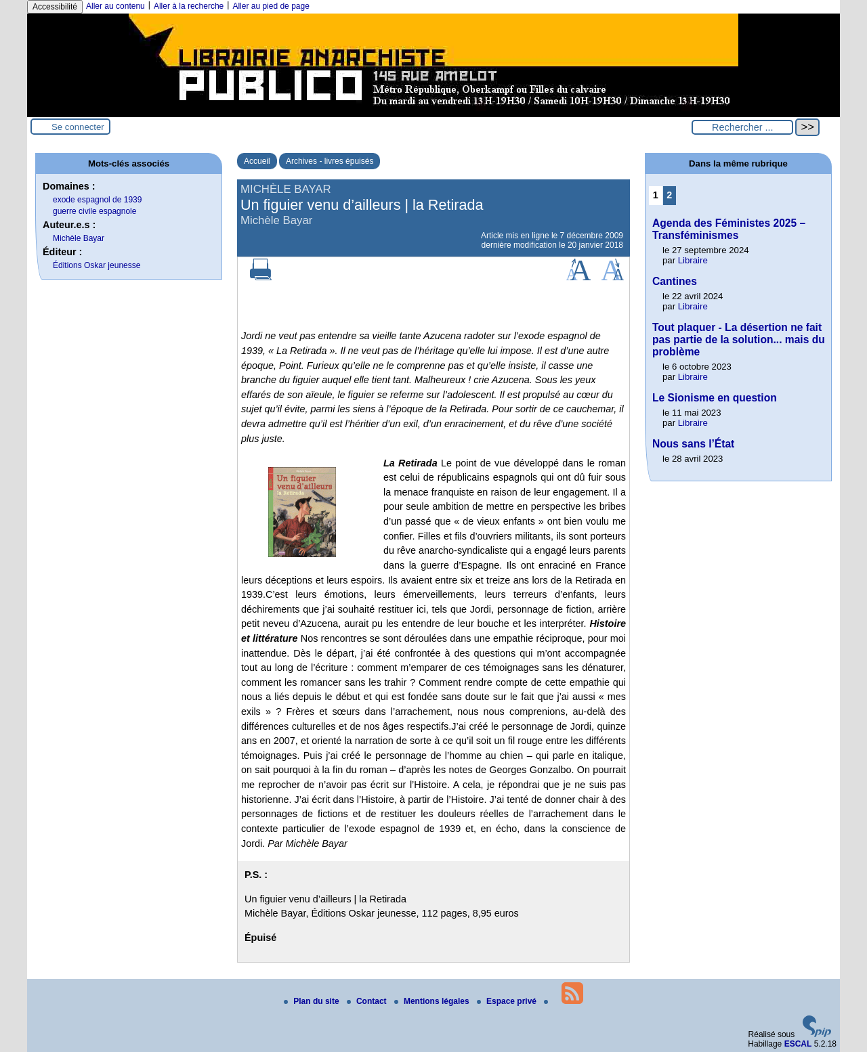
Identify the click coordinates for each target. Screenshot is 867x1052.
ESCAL (798, 1044)
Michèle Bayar (78, 238)
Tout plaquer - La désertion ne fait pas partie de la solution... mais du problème (738, 339)
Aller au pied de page (270, 6)
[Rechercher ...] (742, 127)
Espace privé (507, 1001)
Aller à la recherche (189, 6)
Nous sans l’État (693, 444)
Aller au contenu (115, 6)
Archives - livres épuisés (329, 161)
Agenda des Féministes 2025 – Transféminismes (728, 229)
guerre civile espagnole (94, 211)
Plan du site (312, 1001)
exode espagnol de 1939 (97, 199)
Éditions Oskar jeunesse (96, 265)
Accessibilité (55, 7)
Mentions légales (432, 1001)
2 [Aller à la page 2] (669, 195)
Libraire (693, 260)
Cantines (674, 281)
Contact (368, 1001)
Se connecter (77, 127)
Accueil (257, 161)
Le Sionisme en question (714, 397)
